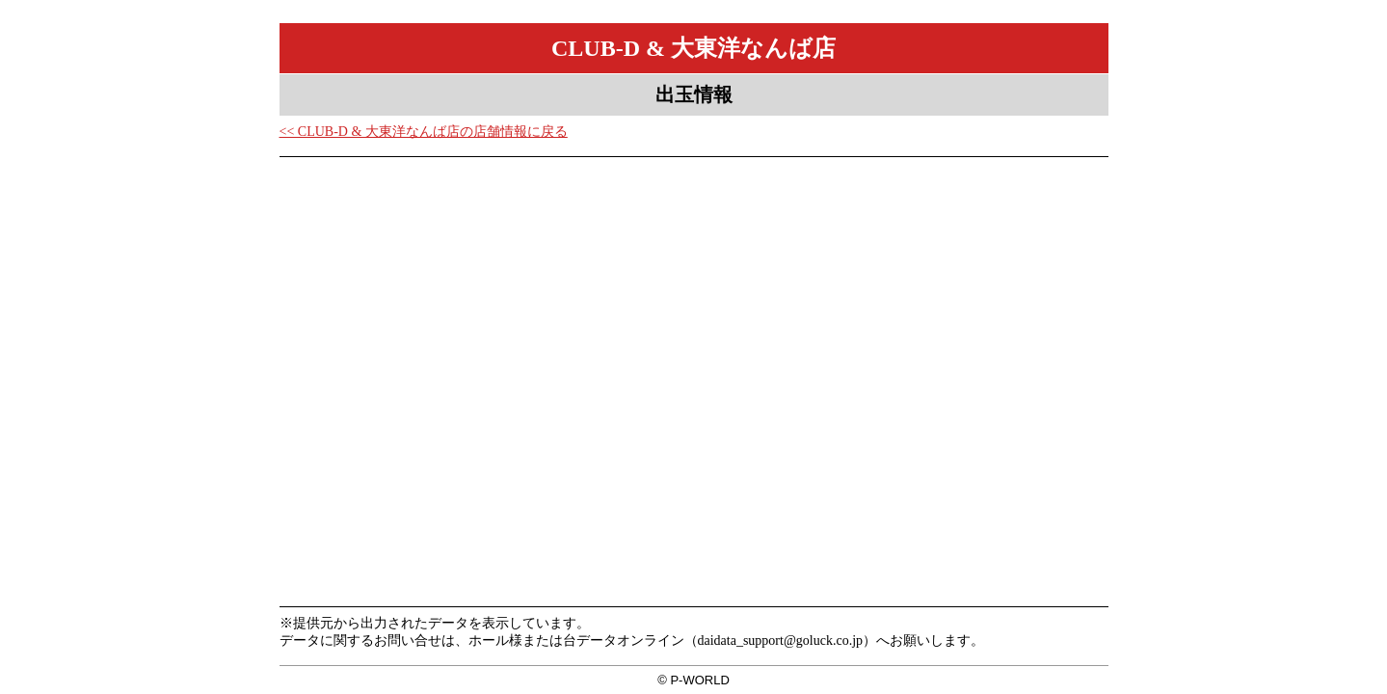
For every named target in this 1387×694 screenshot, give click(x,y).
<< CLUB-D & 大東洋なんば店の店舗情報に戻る (424, 131)
